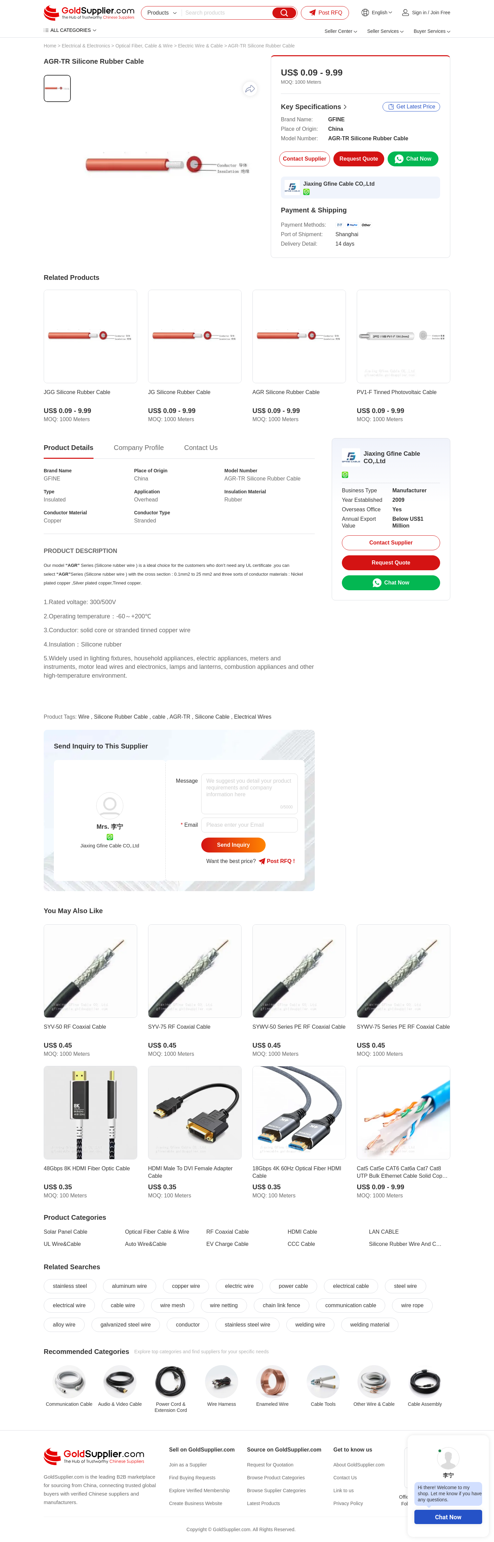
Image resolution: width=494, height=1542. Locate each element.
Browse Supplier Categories (276, 1490)
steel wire (405, 1286)
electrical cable (351, 1286)
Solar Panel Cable (65, 1232)
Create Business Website (195, 1503)
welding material (370, 1325)
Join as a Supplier (188, 1464)
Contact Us (345, 1477)
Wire (83, 717)
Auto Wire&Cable (146, 1244)
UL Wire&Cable (62, 1244)
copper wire (186, 1286)
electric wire (239, 1286)
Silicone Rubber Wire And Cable (405, 1244)
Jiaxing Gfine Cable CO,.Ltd (339, 184)
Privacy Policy (348, 1503)
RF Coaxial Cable (227, 1232)
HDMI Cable (302, 1232)
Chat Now (448, 1517)
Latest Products (263, 1503)
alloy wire (64, 1325)
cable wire (123, 1305)
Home (50, 45)
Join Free (440, 12)
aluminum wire (129, 1286)
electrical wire (69, 1305)
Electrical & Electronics (86, 45)
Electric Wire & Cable (200, 45)
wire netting (224, 1305)
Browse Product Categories (276, 1477)
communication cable (350, 1305)
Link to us (343, 1490)
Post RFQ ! (277, 861)
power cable (293, 1286)
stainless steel (70, 1286)
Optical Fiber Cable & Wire (157, 1232)
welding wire (310, 1325)
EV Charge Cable (227, 1244)
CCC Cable (301, 1244)
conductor (188, 1325)
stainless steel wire (247, 1325)
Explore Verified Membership (199, 1490)
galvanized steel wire (126, 1325)
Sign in (419, 12)
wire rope (412, 1305)
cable (158, 717)
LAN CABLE (384, 1232)
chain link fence (281, 1305)
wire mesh (172, 1305)
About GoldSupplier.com (359, 1464)
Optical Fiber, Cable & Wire (144, 45)
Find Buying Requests (192, 1477)
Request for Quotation (270, 1464)
